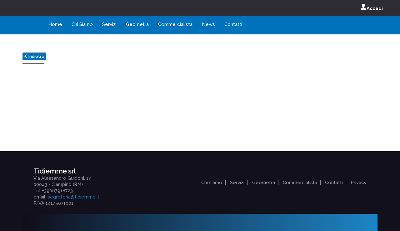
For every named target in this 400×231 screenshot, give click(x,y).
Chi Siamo (82, 24)
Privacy (359, 182)
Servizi (109, 24)
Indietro (34, 56)
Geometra (137, 24)
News (208, 24)
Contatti (233, 24)
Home (55, 24)
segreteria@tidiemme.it (73, 197)
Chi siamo (211, 182)
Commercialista (175, 24)
